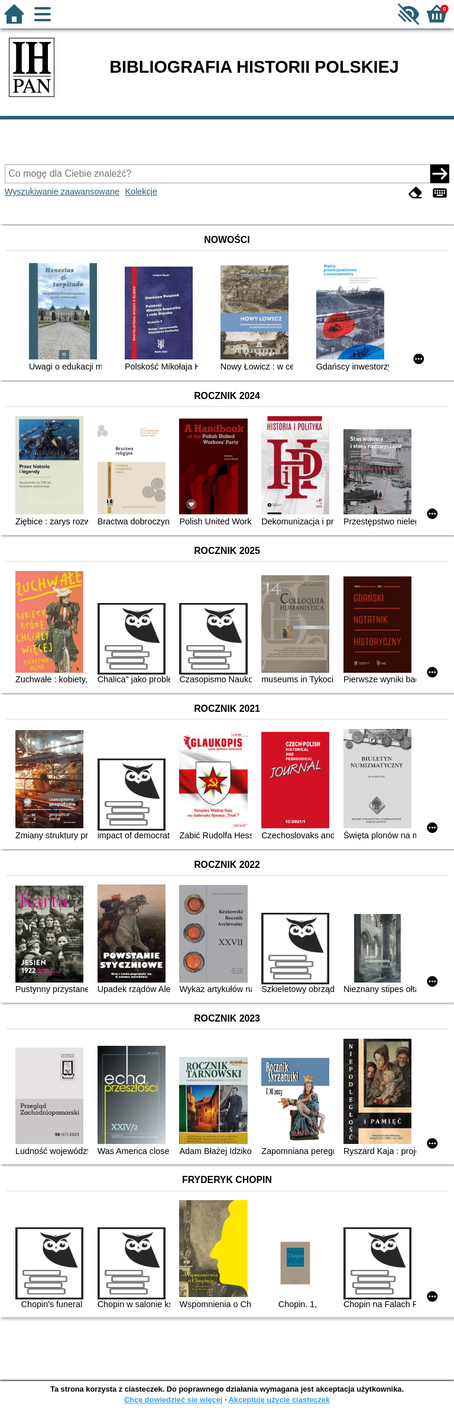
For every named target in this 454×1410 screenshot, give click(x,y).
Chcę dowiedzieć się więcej (173, 1399)
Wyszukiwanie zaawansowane (62, 191)
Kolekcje (141, 191)
